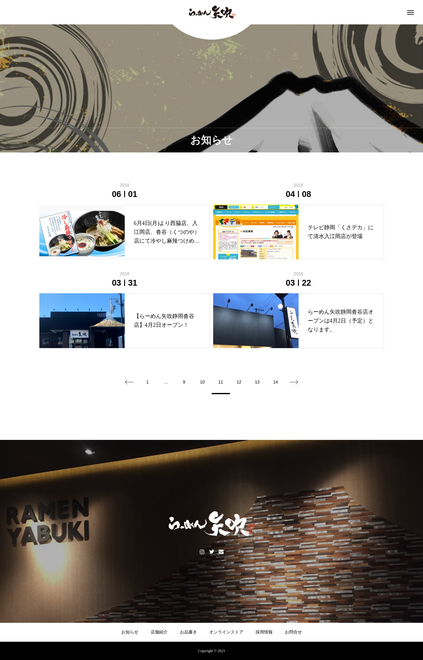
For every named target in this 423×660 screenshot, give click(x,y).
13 (257, 382)
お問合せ (293, 632)
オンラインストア (226, 632)
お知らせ (129, 632)
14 (275, 382)
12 (239, 382)
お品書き (188, 632)
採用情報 (264, 632)
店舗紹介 (159, 632)
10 (202, 382)
